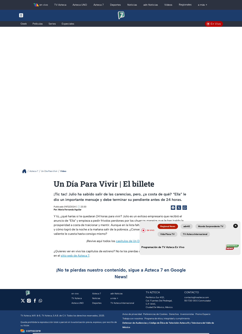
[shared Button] (185, 207)
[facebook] (35, 302)
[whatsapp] (40, 301)
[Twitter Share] (179, 207)
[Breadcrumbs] (25, 171)
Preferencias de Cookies (155, 314)
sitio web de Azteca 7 (75, 255)
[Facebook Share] (173, 207)
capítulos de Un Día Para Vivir (135, 241)
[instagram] (29, 302)
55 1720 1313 (190, 300)
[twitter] (23, 302)
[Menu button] (33, 15)
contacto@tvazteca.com (196, 297)
